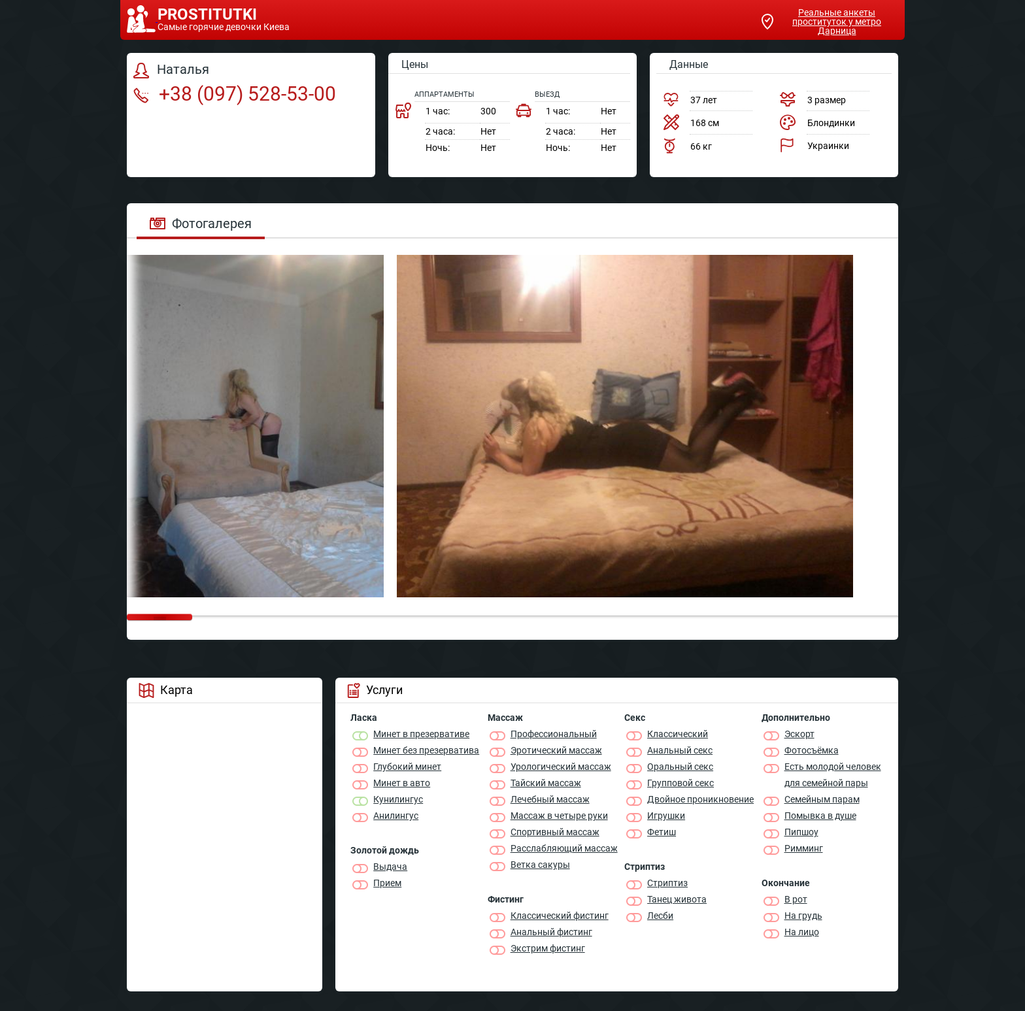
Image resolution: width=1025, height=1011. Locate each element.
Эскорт (799, 734)
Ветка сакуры (540, 864)
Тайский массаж (546, 783)
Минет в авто (401, 783)
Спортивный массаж (555, 832)
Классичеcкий (677, 734)
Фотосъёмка (811, 750)
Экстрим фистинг (548, 948)
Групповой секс (680, 783)
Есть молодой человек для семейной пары (832, 774)
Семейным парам (822, 799)
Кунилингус (398, 799)
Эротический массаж (556, 750)
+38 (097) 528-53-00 (234, 93)
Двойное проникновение (700, 799)
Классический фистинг (560, 915)
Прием (387, 883)
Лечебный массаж (550, 799)
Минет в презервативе (421, 734)
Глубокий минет (407, 766)
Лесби (660, 915)
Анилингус (395, 815)
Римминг (803, 848)
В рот (795, 899)
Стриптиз (667, 883)
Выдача (390, 866)
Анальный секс (680, 750)
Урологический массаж (561, 766)
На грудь (803, 915)
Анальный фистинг (551, 932)
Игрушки (666, 815)
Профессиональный (554, 734)
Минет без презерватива (426, 750)
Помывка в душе (820, 815)
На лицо (801, 932)
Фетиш (661, 832)
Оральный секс (680, 766)
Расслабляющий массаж (564, 848)
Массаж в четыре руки (559, 815)
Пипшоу (801, 832)
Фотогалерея (201, 223)
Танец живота (677, 899)
